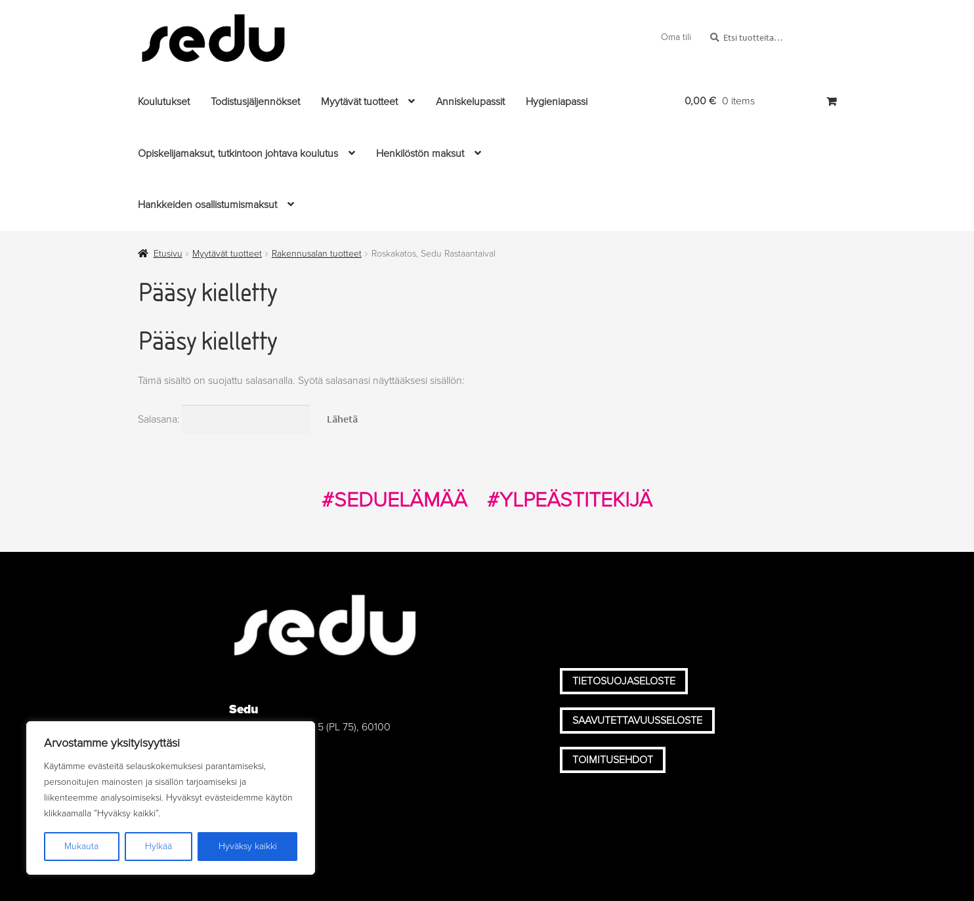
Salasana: (224, 419)
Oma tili (676, 37)
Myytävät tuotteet (227, 253)
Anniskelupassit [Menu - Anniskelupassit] (470, 101)
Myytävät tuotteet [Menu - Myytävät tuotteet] (359, 101)
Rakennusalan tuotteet (317, 253)
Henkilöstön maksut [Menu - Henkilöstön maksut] (420, 153)
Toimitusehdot (612, 759)
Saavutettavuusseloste (637, 720)
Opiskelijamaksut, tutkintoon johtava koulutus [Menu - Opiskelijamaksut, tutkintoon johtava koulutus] (238, 153)
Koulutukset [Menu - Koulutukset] (164, 101)
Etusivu (168, 253)
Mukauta (81, 846)
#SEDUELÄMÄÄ (394, 500)
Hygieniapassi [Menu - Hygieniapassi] (556, 101)
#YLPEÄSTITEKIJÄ (569, 500)
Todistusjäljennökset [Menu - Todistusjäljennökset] (255, 101)
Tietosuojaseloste (623, 681)
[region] (170, 798)
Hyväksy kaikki (248, 846)
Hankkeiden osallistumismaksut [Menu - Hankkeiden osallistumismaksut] (207, 204)
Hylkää (158, 846)
